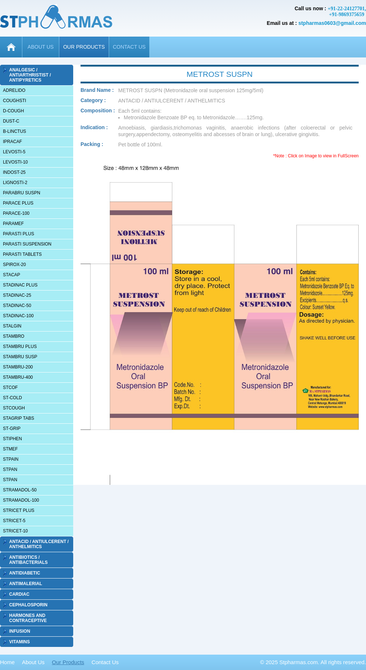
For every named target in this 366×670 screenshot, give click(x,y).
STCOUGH (14, 408)
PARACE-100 (16, 213)
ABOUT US (40, 47)
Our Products (68, 662)
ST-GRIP (11, 428)
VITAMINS (19, 641)
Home (7, 662)
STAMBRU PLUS (20, 346)
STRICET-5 (14, 520)
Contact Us (105, 662)
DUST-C (11, 121)
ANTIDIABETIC (24, 573)
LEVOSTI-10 (15, 162)
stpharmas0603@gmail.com (332, 23)
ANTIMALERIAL (25, 583)
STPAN (10, 469)
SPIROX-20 (14, 264)
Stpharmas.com (298, 662)
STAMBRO (13, 336)
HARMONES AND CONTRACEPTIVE (28, 618)
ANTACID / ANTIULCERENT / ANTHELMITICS (39, 544)
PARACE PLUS (18, 203)
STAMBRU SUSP (20, 356)
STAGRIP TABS (18, 418)
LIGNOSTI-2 (15, 182)
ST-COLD (12, 397)
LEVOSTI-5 (14, 151)
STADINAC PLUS (20, 285)
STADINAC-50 (17, 305)
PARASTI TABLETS (22, 254)
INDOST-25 (14, 172)
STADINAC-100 (18, 315)
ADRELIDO (14, 90)
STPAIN (10, 459)
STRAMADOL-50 (20, 490)
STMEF (10, 449)
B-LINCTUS (14, 131)
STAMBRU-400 (18, 377)
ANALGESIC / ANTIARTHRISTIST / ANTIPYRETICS (30, 75)
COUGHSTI (14, 100)
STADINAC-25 (17, 295)
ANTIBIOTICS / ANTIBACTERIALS (28, 560)
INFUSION (19, 631)
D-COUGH (13, 110)
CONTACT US (129, 47)
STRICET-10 (15, 531)
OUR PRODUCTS (84, 47)
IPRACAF (12, 141)
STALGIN (12, 326)
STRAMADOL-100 (21, 500)
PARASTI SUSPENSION (27, 244)
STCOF (10, 387)
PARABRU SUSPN (21, 192)
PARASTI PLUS (18, 233)
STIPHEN (12, 438)
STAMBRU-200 (18, 367)
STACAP (11, 274)
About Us (33, 662)
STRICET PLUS (18, 510)
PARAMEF (13, 223)
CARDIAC (19, 594)
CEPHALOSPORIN (28, 604)
